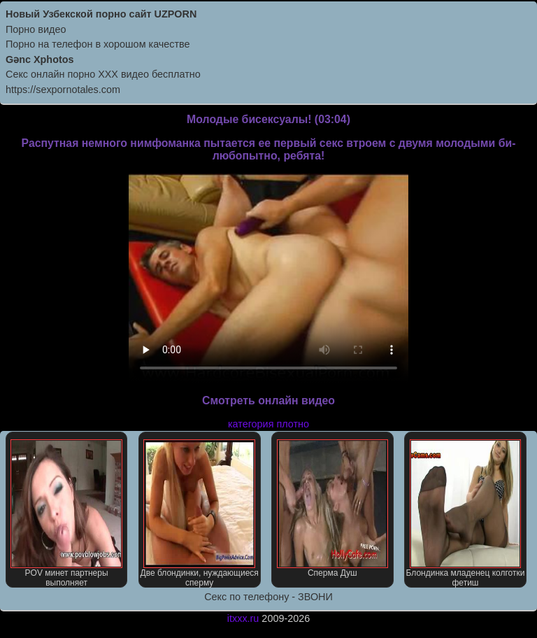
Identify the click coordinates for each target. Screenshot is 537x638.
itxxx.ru (243, 618)
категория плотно (268, 424)
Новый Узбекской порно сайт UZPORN (101, 14)
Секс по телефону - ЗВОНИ (268, 596)
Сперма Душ (333, 508)
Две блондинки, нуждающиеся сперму (200, 513)
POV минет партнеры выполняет (66, 513)
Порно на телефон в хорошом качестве (98, 44)
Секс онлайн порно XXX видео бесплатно (103, 74)
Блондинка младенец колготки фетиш (465, 513)
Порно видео (36, 29)
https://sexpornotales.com (63, 89)
